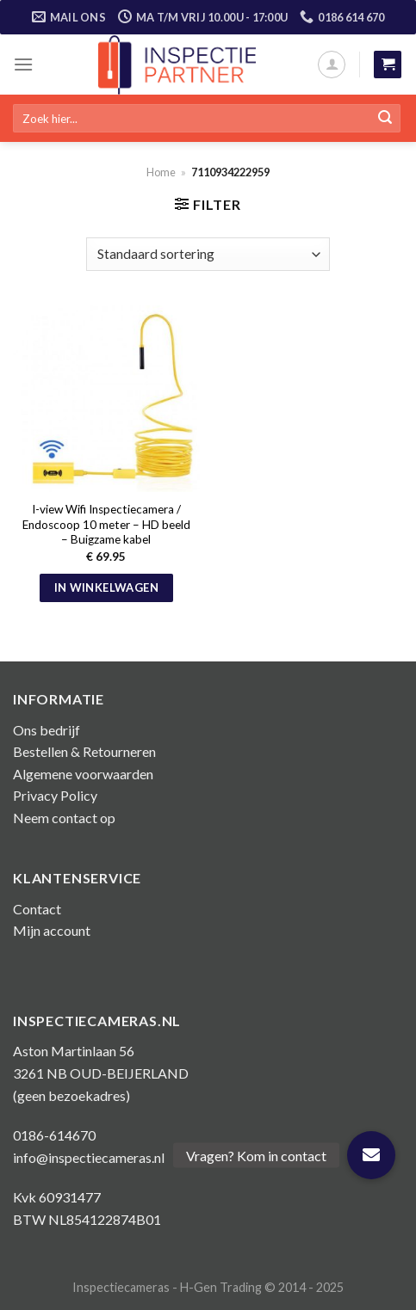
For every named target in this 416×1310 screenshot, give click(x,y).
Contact (37, 909)
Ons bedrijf (46, 730)
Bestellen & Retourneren (84, 751)
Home (161, 172)
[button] (371, 1155)
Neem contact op (64, 817)
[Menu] (23, 64)
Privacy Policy (55, 795)
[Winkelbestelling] (207, 254)
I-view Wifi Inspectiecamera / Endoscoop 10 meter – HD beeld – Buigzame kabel (106, 524)
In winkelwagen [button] (106, 587)
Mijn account (51, 930)
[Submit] (385, 118)
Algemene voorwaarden (83, 774)
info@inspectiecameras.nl (89, 1157)
